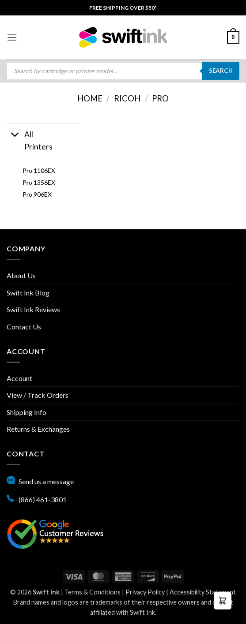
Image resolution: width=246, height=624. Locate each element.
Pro (160, 98)
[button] (12, 37)
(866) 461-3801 (37, 498)
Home (89, 98)
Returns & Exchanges (38, 429)
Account (19, 378)
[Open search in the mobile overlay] (123, 71)
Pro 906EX (37, 194)
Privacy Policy (145, 592)
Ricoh (127, 98)
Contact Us (24, 326)
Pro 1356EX (39, 182)
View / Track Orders (37, 395)
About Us (21, 275)
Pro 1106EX (39, 170)
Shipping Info (26, 412)
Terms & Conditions (92, 592)
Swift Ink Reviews (33, 309)
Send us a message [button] (40, 480)
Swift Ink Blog (28, 292)
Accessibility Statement (203, 592)
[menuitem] (123, 8)
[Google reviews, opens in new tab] (55, 533)
